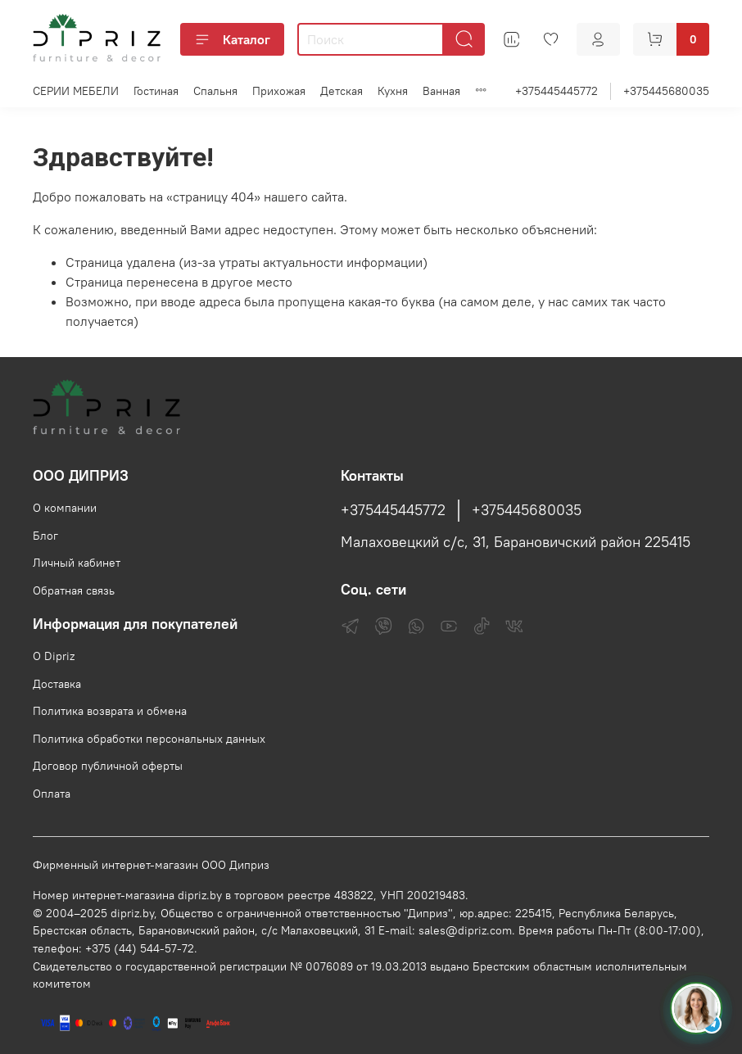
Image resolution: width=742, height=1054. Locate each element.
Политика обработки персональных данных (149, 738)
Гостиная (156, 91)
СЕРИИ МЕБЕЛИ (76, 91)
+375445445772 (556, 91)
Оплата (51, 793)
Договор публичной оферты (108, 765)
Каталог (232, 39)
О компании (65, 507)
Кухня (393, 91)
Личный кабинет (76, 562)
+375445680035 (666, 91)
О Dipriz (54, 656)
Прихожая (278, 91)
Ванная (441, 91)
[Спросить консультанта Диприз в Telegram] (696, 1008)
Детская (341, 91)
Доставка (57, 683)
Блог (45, 535)
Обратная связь (74, 590)
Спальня (215, 91)
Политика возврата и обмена (110, 710)
